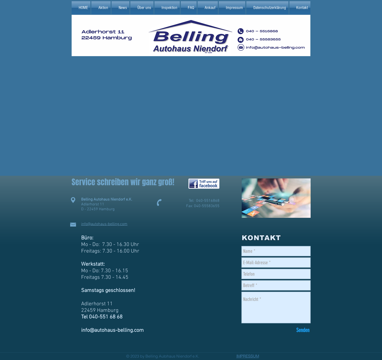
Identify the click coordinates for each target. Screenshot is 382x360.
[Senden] (303, 330)
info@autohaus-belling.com (104, 224)
